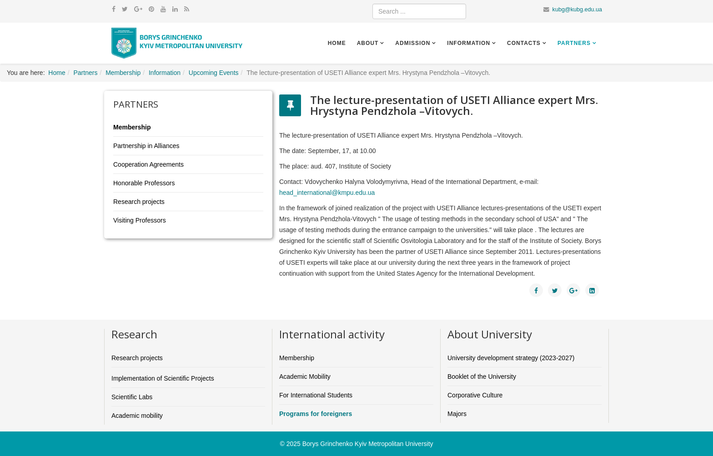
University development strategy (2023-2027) (510, 358)
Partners (574, 43)
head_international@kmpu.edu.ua (327, 192)
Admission (412, 43)
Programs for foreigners (315, 413)
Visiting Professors (139, 220)
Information (468, 43)
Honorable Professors (144, 183)
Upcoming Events (214, 72)
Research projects (139, 201)
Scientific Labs (131, 397)
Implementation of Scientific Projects (162, 378)
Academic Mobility (305, 376)
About (368, 43)
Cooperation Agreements (148, 164)
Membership (123, 72)
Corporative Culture (474, 395)
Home (337, 43)
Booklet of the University (481, 376)
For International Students (315, 395)
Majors (457, 413)
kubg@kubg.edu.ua (577, 9)
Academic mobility (137, 415)
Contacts (524, 43)
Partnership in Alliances (146, 145)
